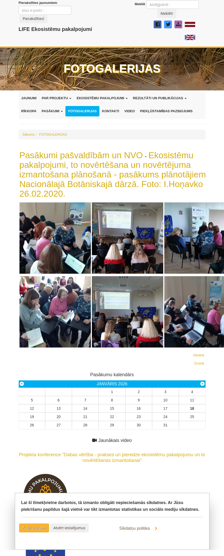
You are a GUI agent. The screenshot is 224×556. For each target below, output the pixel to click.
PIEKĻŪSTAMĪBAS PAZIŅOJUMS (166, 111)
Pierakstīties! (33, 18)
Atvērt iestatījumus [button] (69, 527)
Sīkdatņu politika (139, 528)
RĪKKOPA (29, 111)
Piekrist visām (34, 527)
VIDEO (129, 111)
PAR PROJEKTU (57, 98)
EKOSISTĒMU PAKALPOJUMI (102, 98)
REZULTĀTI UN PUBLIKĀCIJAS (160, 98)
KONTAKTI (110, 111)
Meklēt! (167, 13)
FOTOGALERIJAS (82, 111)
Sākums (29, 134)
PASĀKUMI (52, 111)
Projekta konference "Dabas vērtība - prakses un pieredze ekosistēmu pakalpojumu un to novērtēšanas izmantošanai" (112, 454)
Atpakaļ (198, 355)
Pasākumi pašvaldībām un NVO (81, 155)
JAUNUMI (29, 98)
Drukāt (199, 363)
